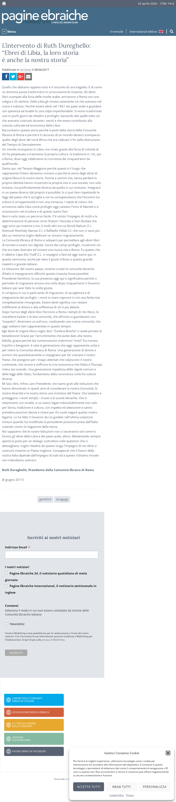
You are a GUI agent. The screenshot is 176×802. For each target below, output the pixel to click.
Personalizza (154, 787)
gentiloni (45, 499)
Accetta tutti (88, 787)
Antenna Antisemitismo (21, 739)
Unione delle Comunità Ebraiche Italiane (27, 700)
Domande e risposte (65, 779)
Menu (11, 31)
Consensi (11, 606)
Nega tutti (121, 787)
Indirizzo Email (17, 547)
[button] (168, 753)
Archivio (25, 70)
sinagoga (62, 499)
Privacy (130, 795)
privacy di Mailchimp (53, 639)
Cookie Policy (116, 795)
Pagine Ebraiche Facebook (29, 751)
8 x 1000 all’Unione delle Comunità (24, 725)
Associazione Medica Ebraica (30, 712)
